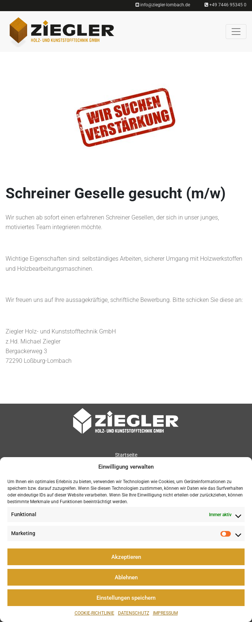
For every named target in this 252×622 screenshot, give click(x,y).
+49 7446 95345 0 (225, 4)
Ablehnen (126, 577)
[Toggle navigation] (236, 31)
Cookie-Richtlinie (94, 613)
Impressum (165, 613)
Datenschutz (133, 613)
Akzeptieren (126, 557)
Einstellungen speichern (126, 598)
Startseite (126, 455)
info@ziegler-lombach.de (162, 4)
